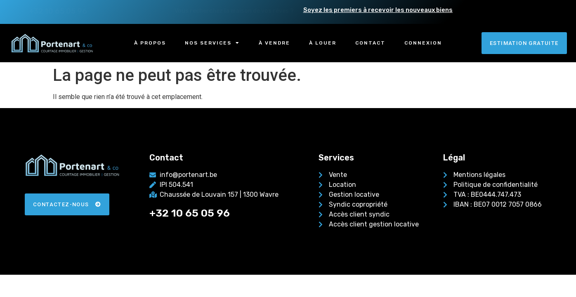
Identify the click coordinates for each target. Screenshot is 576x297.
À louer (322, 43)
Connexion (423, 43)
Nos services (212, 43)
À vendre (274, 43)
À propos (150, 43)
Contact (370, 43)
